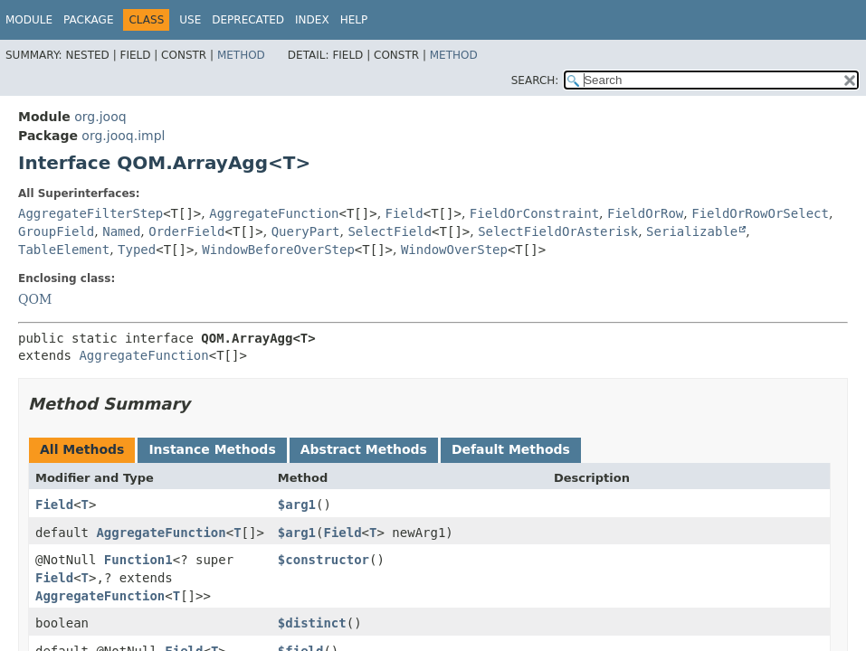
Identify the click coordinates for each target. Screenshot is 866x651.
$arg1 (297, 504)
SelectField (389, 231)
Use (190, 20)
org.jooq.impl (123, 135)
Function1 (138, 559)
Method (241, 55)
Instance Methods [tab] (211, 449)
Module (28, 20)
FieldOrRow (645, 213)
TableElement (63, 249)
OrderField (186, 231)
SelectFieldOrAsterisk (558, 231)
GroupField (56, 231)
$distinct (312, 623)
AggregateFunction (273, 213)
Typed (137, 249)
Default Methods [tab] (511, 449)
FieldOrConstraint (534, 213)
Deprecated (248, 20)
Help (354, 20)
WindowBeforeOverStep (278, 249)
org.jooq (100, 116)
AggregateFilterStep (90, 213)
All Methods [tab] (82, 449)
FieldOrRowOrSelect (760, 213)
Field (404, 213)
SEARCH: (535, 80)
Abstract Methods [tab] (363, 449)
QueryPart (305, 231)
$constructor (323, 559)
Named (121, 231)
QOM (35, 299)
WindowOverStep (454, 249)
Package (88, 20)
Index (312, 20)
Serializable (692, 231)
